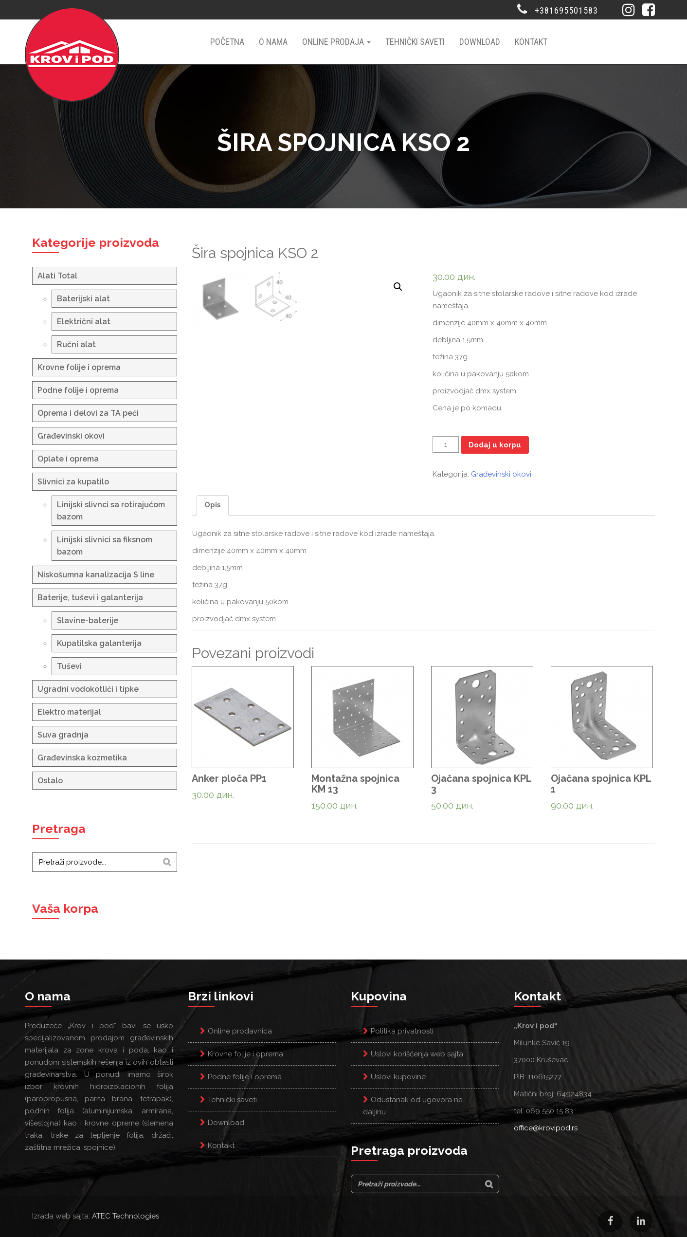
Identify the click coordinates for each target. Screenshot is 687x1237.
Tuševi (69, 666)
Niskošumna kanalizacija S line (95, 574)
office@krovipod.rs (546, 1128)
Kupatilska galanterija (99, 643)
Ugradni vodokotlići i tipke (88, 689)
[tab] (213, 574)
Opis (212, 573)
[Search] (167, 862)
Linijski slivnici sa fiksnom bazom (104, 545)
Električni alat (83, 321)
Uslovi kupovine (398, 1076)
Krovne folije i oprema (79, 367)
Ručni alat (76, 344)
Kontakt (531, 42)
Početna (227, 42)
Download (479, 42)
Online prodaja (336, 42)
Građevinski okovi (71, 436)
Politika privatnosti (402, 1031)
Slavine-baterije (87, 620)
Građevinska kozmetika (82, 757)
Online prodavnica (240, 1031)
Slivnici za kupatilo (73, 481)
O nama (273, 42)
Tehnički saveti (415, 42)
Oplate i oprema (68, 458)
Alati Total (57, 275)
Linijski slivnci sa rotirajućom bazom (111, 510)
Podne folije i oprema (78, 390)
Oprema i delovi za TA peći (88, 413)
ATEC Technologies (125, 1216)
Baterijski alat (83, 298)
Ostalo (50, 780)
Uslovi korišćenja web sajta (417, 1054)
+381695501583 (566, 10)
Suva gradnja (63, 734)
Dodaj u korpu (495, 445)
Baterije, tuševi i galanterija (90, 597)
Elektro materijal (69, 712)
